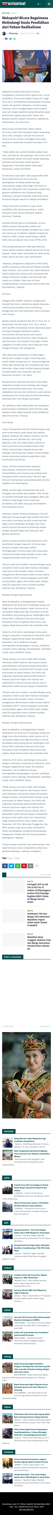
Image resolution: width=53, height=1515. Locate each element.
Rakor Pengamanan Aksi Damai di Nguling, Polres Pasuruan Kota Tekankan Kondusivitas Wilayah (32, 1153)
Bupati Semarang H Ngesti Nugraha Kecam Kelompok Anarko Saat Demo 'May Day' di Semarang (31, 1387)
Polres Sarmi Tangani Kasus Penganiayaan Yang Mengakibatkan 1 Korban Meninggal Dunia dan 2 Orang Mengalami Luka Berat (30, 1432)
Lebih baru (8, 1026)
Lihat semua (46, 875)
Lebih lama (44, 1026)
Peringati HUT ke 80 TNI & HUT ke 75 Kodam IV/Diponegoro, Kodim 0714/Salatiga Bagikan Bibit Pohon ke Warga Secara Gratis (39, 893)
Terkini (17, 858)
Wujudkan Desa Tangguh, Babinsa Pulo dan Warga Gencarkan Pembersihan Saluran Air (39, 943)
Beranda (6, 13)
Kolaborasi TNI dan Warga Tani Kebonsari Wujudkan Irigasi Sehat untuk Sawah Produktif (38, 919)
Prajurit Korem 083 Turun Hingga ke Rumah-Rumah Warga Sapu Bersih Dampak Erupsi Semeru (31, 1188)
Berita (14, 13)
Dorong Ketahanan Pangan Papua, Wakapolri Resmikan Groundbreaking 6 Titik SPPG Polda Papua (32, 1248)
